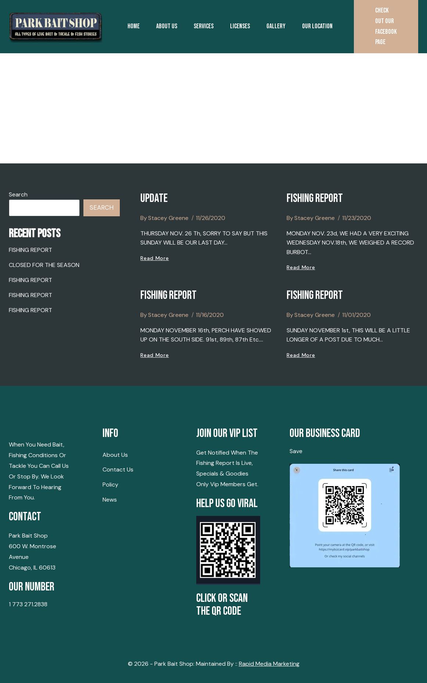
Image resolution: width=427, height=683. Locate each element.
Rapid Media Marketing (269, 664)
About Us (166, 26)
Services (204, 26)
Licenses (240, 26)
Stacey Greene (168, 218)
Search (18, 194)
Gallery (276, 26)
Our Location (317, 26)
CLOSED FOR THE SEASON (44, 265)
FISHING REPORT (315, 198)
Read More (154, 258)
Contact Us (118, 469)
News (110, 499)
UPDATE (154, 198)
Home (134, 26)
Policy (110, 484)
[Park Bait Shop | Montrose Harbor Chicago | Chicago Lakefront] (55, 26)
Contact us (230, 79)
